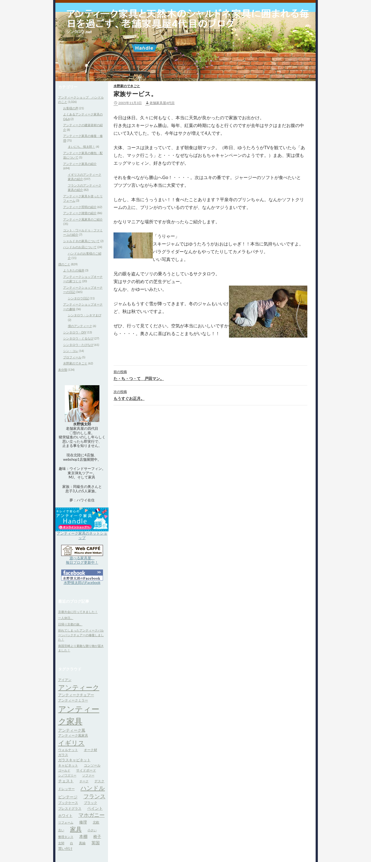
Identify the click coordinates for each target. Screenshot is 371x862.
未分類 (62, 369)
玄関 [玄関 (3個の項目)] (61, 843)
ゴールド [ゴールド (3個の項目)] (64, 770)
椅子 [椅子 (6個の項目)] (97, 836)
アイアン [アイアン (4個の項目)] (64, 680)
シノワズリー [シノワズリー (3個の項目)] (67, 775)
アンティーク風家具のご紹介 (83, 219)
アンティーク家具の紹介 (80, 163)
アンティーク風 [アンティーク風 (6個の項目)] (71, 730)
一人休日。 (65, 618)
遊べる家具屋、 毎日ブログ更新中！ (82, 560)
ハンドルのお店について (80, 247)
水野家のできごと (127, 86)
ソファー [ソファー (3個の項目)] (88, 775)
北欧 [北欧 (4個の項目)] (96, 822)
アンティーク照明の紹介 (80, 207)
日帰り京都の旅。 (70, 624)
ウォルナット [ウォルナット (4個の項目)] (68, 750)
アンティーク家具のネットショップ (82, 535)
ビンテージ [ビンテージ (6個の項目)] (68, 796)
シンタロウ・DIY (74, 332)
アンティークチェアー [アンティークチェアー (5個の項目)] (76, 695)
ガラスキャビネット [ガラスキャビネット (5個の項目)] (74, 760)
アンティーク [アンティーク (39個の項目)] (78, 687)
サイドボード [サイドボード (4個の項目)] (86, 770)
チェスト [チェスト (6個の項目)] (66, 780)
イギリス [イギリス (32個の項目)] (71, 743)
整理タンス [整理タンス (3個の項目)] (65, 836)
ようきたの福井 (73, 270)
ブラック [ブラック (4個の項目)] (90, 803)
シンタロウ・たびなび (78, 344)
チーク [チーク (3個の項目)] (84, 781)
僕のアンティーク (80, 326)
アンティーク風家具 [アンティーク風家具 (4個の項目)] (73, 735)
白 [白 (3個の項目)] (71, 843)
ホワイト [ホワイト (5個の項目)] (65, 815)
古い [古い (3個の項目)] (61, 830)
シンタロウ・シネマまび (84, 315)
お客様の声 (70, 108)
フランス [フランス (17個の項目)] (94, 796)
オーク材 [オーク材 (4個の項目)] (90, 750)
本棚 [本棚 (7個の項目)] (83, 836)
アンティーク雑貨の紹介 (80, 213)
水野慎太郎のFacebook (82, 582)
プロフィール (72, 357)
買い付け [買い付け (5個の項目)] (65, 848)
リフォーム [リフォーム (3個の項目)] (65, 822)
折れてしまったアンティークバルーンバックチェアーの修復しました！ (81, 634)
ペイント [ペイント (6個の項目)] (95, 808)
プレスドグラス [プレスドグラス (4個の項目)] (69, 808)
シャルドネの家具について (81, 241)
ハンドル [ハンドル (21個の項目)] (93, 788)
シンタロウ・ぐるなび (78, 338)
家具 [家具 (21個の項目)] (76, 829)
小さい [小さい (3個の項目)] (92, 830)
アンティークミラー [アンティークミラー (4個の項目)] (73, 700)
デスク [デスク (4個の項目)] (99, 781)
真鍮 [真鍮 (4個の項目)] (82, 843)
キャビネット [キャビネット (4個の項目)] (68, 765)
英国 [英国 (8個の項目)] (95, 842)
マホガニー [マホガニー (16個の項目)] (91, 815)
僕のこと (64, 264)
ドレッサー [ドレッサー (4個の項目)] (66, 789)
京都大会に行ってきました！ (78, 612)
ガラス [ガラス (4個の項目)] (63, 755)
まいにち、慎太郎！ (81, 146)
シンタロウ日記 (78, 298)
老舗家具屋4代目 (162, 103)
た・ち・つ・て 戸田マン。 (210, 375)
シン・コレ (70, 351)
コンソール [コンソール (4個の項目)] (92, 765)
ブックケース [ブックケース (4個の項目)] (68, 803)
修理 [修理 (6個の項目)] (83, 822)
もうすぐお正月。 (210, 395)
